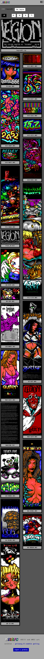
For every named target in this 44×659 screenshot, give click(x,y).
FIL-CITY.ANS (32, 298)
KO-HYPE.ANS (10, 285)
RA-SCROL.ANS (32, 511)
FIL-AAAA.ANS (10, 227)
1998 (3, 9)
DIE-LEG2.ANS (32, 116)
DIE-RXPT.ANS (10, 162)
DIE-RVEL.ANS (32, 180)
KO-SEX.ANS (10, 301)
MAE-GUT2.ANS (10, 400)
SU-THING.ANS (10, 540)
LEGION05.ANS (10, 346)
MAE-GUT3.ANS (32, 437)
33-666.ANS (10, 86)
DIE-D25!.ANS (32, 99)
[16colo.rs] (5, 2)
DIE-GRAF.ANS (10, 146)
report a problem (21, 650)
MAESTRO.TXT (10, 445)
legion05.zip (21, 50)
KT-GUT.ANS (32, 381)
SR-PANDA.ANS (10, 496)
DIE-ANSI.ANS (32, 66)
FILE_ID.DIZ (10, 246)
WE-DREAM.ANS (32, 547)
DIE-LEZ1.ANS (32, 135)
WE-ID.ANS (10, 623)
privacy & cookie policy (27, 644)
